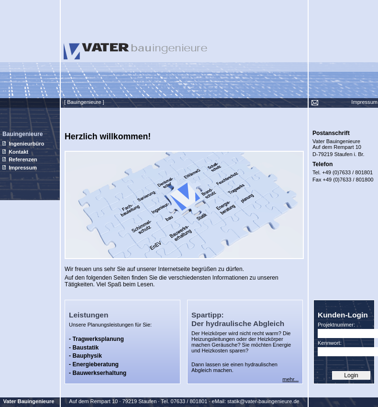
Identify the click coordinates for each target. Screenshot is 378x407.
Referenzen (19, 159)
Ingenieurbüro (23, 144)
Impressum (364, 102)
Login (351, 375)
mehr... (290, 379)
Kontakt (15, 152)
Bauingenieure (22, 134)
